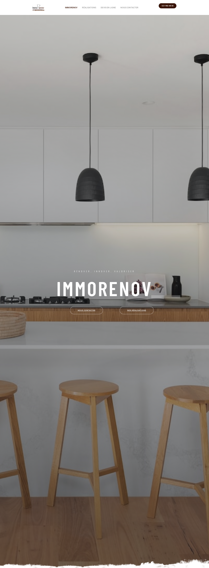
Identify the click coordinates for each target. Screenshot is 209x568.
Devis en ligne (108, 7)
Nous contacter (129, 7)
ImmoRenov (71, 7)
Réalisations (89, 7)
